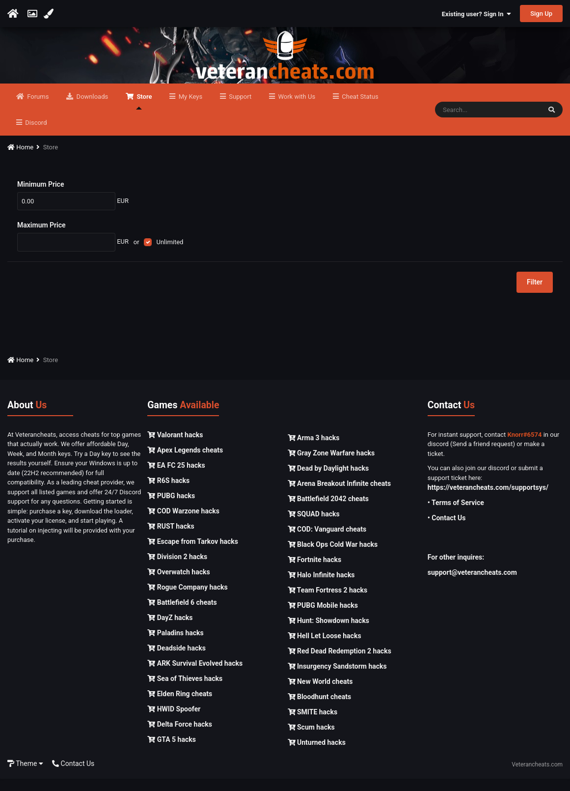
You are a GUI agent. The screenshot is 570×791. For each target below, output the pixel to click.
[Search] (488, 122)
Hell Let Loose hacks (324, 648)
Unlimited (169, 253)
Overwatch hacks (178, 584)
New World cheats (320, 694)
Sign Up (541, 13)
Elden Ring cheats (179, 705)
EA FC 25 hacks (176, 477)
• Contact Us (447, 530)
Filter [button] (535, 294)
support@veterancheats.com (472, 585)
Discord (35, 135)
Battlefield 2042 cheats (328, 511)
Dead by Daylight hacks (328, 480)
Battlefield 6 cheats (182, 614)
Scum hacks (311, 739)
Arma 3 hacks (314, 450)
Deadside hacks (176, 660)
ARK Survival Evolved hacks (195, 675)
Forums (37, 109)
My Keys (189, 109)
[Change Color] (50, 13)
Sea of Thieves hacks (184, 690)
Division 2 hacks (177, 568)
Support (239, 109)
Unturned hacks (317, 755)
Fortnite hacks (315, 572)
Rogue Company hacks (187, 599)
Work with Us (295, 109)
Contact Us (73, 775)
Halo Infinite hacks (321, 587)
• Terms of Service (456, 515)
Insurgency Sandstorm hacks (337, 678)
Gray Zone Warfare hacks (331, 465)
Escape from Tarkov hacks (192, 553)
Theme (25, 775)
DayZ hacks (169, 629)
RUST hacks (170, 538)
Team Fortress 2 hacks (328, 602)
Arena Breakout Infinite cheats (339, 496)
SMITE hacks (313, 724)
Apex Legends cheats (185, 462)
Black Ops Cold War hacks (333, 557)
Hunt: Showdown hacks (329, 633)
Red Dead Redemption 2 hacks (339, 663)
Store (143, 113)
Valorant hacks (175, 447)
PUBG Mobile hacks (323, 618)
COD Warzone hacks (183, 523)
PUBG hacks (171, 507)
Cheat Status (359, 109)
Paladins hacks (175, 645)
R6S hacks (168, 492)
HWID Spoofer (173, 721)
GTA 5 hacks (171, 751)
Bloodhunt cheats (320, 709)
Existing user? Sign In (476, 14)
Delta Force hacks (179, 736)
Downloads (91, 109)
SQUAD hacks (314, 526)
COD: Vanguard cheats (327, 541)
